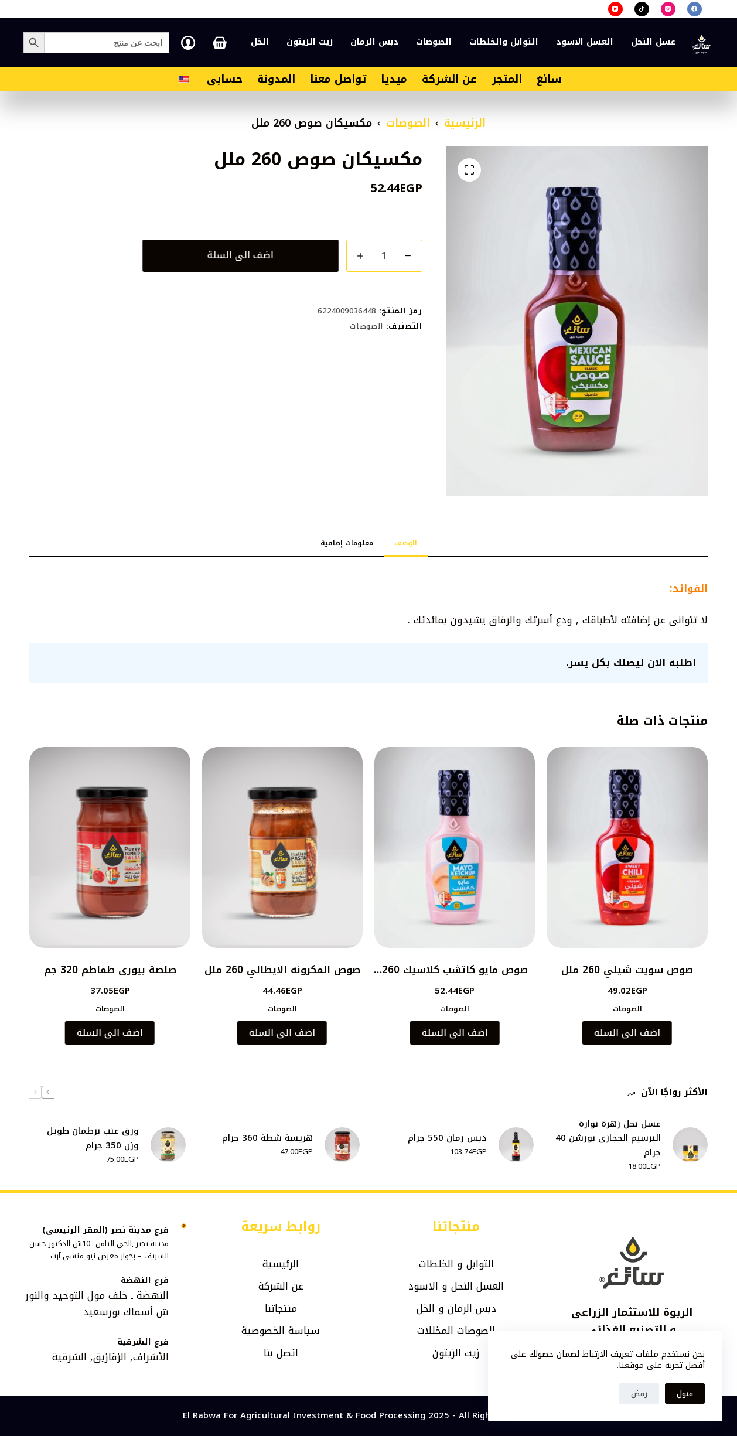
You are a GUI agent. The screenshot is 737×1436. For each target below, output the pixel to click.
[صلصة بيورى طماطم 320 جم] (109, 847)
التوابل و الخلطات (456, 1263)
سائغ (549, 79)
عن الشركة (449, 79)
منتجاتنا (281, 1308)
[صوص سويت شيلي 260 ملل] (627, 847)
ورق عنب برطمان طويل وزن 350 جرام (93, 1138)
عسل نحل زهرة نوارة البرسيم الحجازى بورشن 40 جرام (608, 1138)
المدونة (276, 79)
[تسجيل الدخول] (188, 43)
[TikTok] (641, 9)
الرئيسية (280, 1263)
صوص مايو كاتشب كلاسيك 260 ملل (455, 977)
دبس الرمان (374, 42)
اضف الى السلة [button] (626, 1033)
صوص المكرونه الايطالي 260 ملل (282, 969)
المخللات (435, 1330)
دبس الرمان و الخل (456, 1308)
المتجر (507, 79)
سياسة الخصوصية (280, 1330)
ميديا (394, 79)
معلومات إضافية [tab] (346, 543)
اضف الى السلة (242, 255)
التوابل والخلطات (503, 42)
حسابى (225, 79)
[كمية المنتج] (384, 256)
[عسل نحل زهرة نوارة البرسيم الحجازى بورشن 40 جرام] (690, 1144)
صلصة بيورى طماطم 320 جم (110, 969)
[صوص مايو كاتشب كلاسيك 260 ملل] (454, 847)
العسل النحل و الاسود (456, 1286)
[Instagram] (668, 9)
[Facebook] (694, 9)
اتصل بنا (281, 1352)
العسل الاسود (584, 42)
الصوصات (434, 42)
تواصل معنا (338, 79)
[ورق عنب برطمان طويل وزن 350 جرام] (168, 1144)
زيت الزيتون (309, 42)
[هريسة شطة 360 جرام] (342, 1144)
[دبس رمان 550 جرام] (516, 1144)
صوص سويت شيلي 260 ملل (627, 969)
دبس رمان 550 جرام (447, 1138)
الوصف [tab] (405, 543)
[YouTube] (615, 9)
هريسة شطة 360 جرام (267, 1138)
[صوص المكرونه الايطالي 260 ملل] (282, 847)
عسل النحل (653, 42)
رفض (639, 1393)
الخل (260, 42)
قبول (685, 1393)
